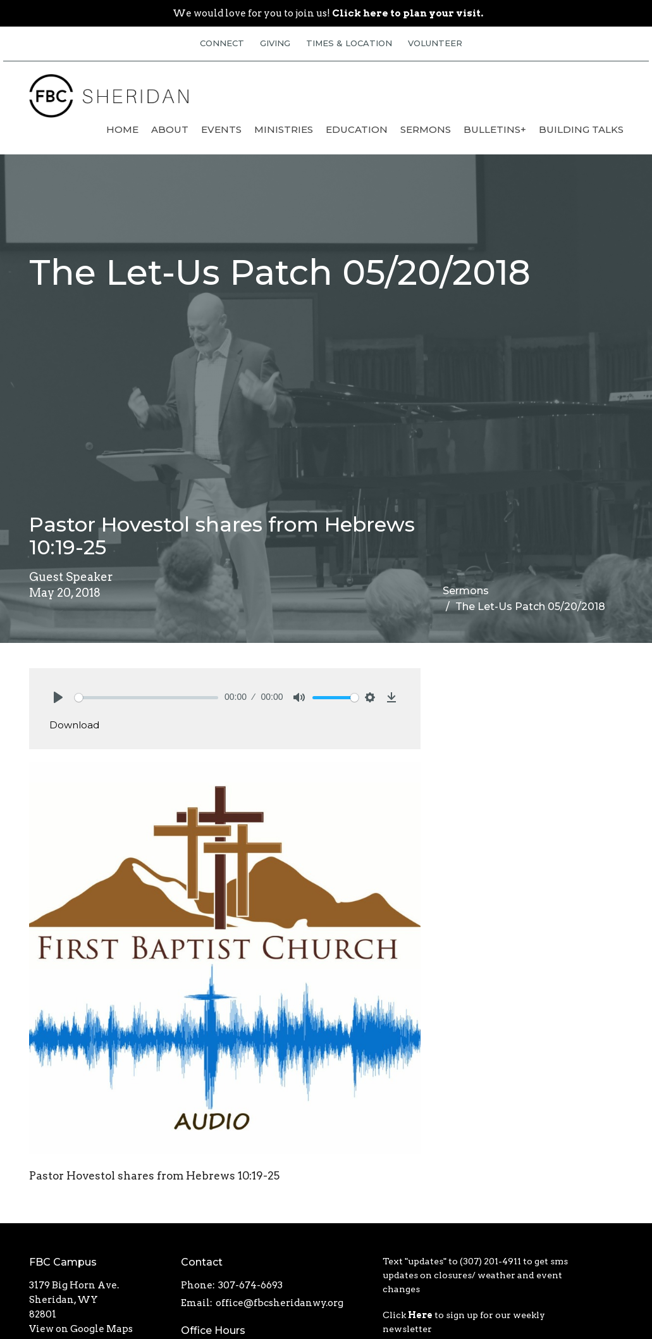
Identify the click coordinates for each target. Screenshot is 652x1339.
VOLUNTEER (435, 43)
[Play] (58, 697)
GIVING (275, 43)
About (169, 129)
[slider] (147, 698)
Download (74, 725)
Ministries (283, 129)
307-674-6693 (250, 1285)
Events (221, 129)
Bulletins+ (495, 129)
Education (357, 129)
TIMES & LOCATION (349, 43)
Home (122, 129)
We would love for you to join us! (328, 13)
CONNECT (222, 43)
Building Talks (581, 129)
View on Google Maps (81, 1329)
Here (420, 1315)
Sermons (425, 129)
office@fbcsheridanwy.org (279, 1303)
